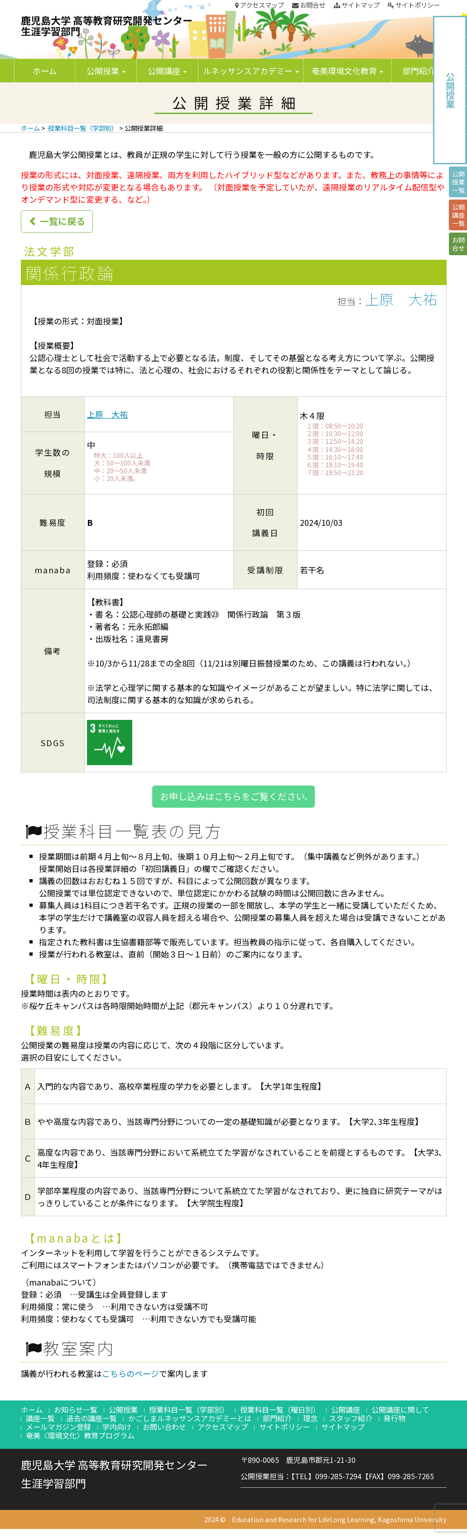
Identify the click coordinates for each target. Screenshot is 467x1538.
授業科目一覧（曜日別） (280, 1409)
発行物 (394, 1418)
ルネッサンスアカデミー (251, 70)
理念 (310, 1418)
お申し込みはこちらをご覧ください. (233, 796)
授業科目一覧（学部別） (83, 128)
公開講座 (167, 70)
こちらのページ (130, 1373)
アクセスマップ (259, 5)
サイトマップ (357, 5)
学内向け (116, 1426)
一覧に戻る (57, 221)
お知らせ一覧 (75, 1409)
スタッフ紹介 (350, 1418)
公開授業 (106, 70)
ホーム (45, 70)
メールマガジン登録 (58, 1426)
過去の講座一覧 (91, 1418)
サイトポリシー (414, 5)
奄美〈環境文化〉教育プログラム (80, 1435)
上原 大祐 (401, 298)
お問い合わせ (164, 1426)
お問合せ (308, 5)
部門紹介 (422, 70)
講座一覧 (40, 1418)
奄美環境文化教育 (347, 70)
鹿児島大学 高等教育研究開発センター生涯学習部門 (107, 25)
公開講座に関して (400, 1409)
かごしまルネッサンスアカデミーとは (189, 1418)
